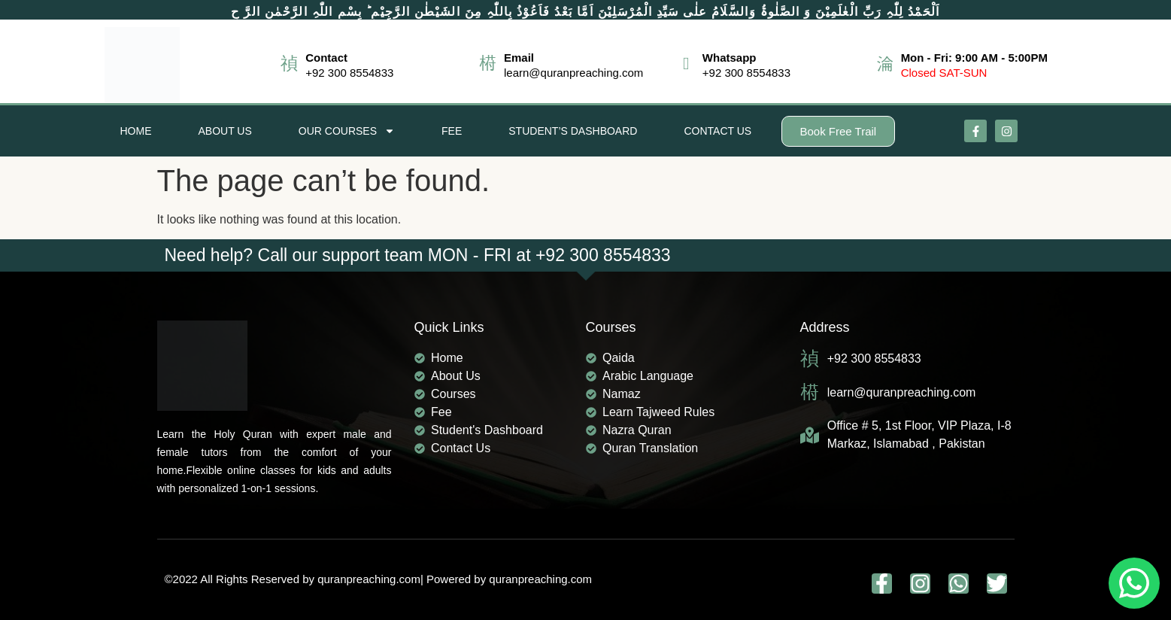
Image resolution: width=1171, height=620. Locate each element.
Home (136, 131)
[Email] (487, 63)
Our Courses (347, 131)
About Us (225, 131)
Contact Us (717, 131)
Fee (451, 131)
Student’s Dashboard (572, 131)
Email (519, 57)
